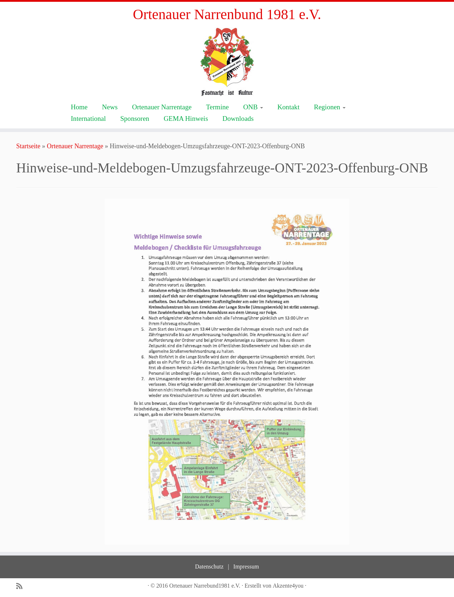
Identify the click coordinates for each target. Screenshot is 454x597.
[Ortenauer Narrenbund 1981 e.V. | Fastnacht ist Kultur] (227, 61)
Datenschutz (209, 566)
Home (79, 107)
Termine (217, 107)
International (88, 118)
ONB (253, 107)
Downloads (238, 118)
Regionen (330, 107)
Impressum (246, 566)
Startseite (28, 146)
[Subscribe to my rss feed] (21, 586)
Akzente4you (288, 586)
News (109, 107)
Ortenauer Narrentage (161, 107)
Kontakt (288, 107)
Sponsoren (134, 118)
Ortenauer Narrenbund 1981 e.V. (227, 14)
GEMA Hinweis (186, 118)
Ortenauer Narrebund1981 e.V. (204, 586)
